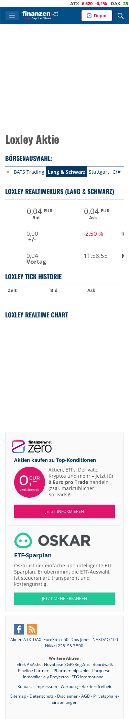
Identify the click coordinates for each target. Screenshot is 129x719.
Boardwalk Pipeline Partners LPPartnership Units (65, 667)
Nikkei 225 (55, 646)
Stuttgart (99, 172)
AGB (85, 696)
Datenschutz (42, 696)
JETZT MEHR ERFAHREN (64, 598)
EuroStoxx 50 (55, 639)
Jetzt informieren (64, 511)
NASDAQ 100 (105, 639)
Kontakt (25, 686)
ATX (79, 3)
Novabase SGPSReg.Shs (67, 664)
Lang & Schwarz (66, 172)
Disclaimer (67, 696)
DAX (120, 3)
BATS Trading (29, 172)
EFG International (88, 677)
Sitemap (18, 696)
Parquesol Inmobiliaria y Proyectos (67, 674)
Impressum (46, 686)
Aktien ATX (20, 639)
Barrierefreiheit (96, 686)
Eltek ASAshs (29, 664)
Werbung (69, 686)
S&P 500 (75, 646)
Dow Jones (80, 639)
